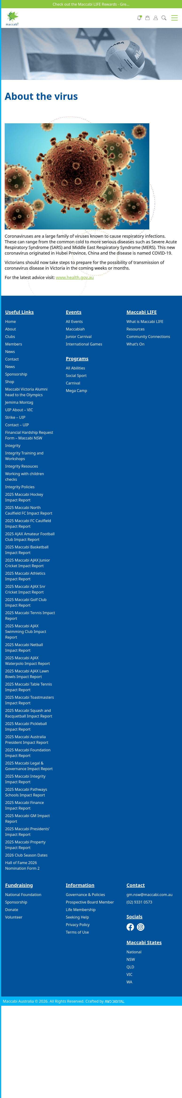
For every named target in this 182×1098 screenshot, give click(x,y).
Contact (12, 359)
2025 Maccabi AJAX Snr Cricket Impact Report (25, 589)
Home (10, 321)
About (10, 329)
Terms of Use (77, 932)
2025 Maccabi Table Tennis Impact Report (28, 687)
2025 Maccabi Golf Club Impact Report (26, 602)
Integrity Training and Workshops (24, 455)
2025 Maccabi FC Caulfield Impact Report (28, 523)
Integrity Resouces (21, 466)
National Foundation (23, 894)
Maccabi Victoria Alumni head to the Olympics (26, 392)
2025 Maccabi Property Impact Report (25, 844)
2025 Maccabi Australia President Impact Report (26, 739)
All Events (74, 321)
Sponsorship (16, 374)
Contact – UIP (17, 424)
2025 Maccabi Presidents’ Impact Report (27, 831)
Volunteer (13, 917)
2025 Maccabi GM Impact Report (27, 818)
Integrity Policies (20, 486)
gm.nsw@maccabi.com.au (150, 894)
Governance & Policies (85, 894)
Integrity (12, 445)
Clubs (10, 336)
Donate (11, 909)
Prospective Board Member (90, 902)
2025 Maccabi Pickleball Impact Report (26, 726)
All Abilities (75, 368)
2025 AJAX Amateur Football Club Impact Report (30, 536)
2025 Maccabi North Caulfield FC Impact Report (28, 510)
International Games (84, 344)
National (134, 951)
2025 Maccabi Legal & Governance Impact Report (29, 765)
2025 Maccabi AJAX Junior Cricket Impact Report (27, 563)
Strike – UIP (15, 417)
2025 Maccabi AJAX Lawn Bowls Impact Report (27, 673)
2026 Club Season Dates (26, 855)
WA (129, 982)
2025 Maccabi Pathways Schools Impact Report (26, 792)
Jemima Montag (19, 402)
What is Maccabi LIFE (145, 321)
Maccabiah (75, 329)
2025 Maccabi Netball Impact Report (24, 647)
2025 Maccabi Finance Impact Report (24, 805)
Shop (9, 381)
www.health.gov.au (75, 277)
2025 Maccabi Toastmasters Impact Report (29, 700)
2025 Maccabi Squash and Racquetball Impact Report (28, 713)
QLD (130, 967)
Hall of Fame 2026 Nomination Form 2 (22, 865)
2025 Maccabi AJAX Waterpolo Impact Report (27, 660)
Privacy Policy (78, 924)
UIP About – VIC (19, 409)
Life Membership (81, 909)
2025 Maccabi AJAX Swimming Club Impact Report (25, 631)
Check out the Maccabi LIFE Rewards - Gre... (91, 4)
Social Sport (76, 375)
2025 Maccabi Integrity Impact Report (25, 779)
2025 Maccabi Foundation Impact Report (28, 752)
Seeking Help (77, 917)
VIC (129, 974)
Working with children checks (24, 476)
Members (13, 344)
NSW (131, 959)
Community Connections (148, 336)
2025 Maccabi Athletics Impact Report (25, 576)
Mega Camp (76, 390)
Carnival (73, 383)
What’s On (135, 344)
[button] (174, 18)
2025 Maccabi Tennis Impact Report (30, 615)
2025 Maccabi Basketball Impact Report (26, 549)
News (10, 351)
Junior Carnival (79, 336)
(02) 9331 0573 (139, 902)
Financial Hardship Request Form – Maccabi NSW (29, 435)
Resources (136, 329)
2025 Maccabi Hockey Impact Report (24, 497)
